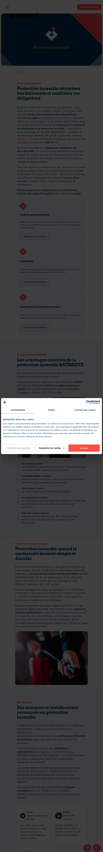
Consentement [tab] (18, 410)
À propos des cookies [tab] (85, 410)
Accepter (84, 448)
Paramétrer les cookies (51, 448)
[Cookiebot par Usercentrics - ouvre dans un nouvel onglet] (88, 402)
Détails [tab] (51, 410)
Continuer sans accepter (19, 448)
